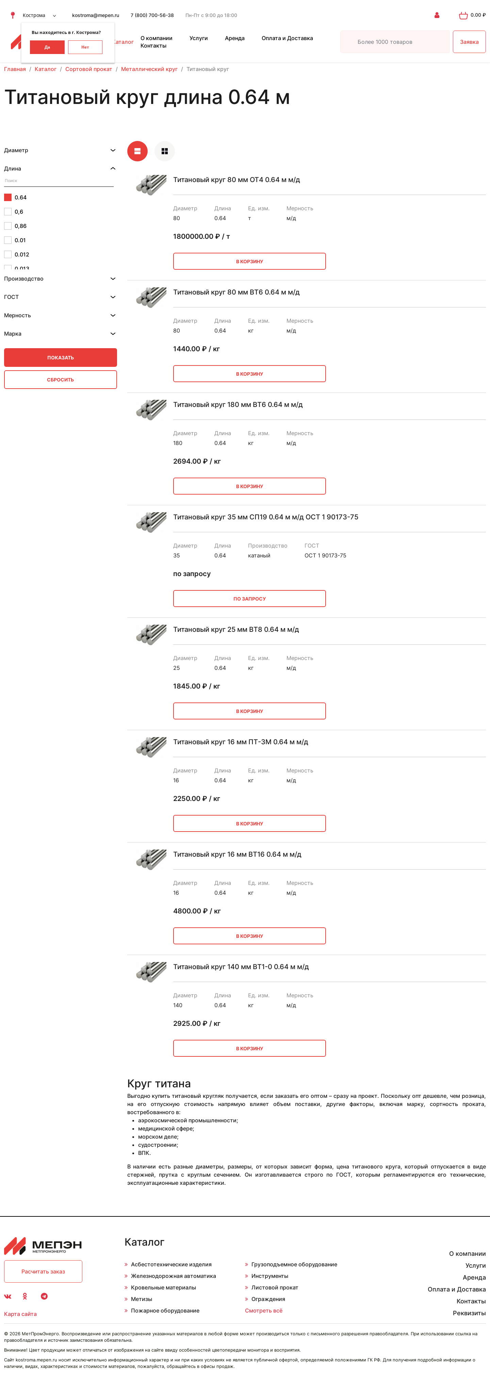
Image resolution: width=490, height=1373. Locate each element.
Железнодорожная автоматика (173, 1275)
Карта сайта (20, 1313)
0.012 (16, 254)
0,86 (15, 226)
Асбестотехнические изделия (171, 1264)
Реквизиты (469, 1313)
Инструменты (269, 1275)
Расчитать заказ (43, 1271)
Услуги (199, 38)
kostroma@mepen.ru (95, 15)
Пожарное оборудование (165, 1310)
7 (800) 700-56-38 (152, 15)
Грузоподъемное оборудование (294, 1264)
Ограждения (268, 1299)
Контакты (153, 45)
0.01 (15, 240)
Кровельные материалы (163, 1287)
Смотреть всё (263, 1310)
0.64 (15, 197)
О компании (157, 38)
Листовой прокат (274, 1287)
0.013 (16, 268)
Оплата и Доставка (287, 38)
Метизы (141, 1299)
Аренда (235, 38)
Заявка (469, 41)
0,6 (13, 211)
